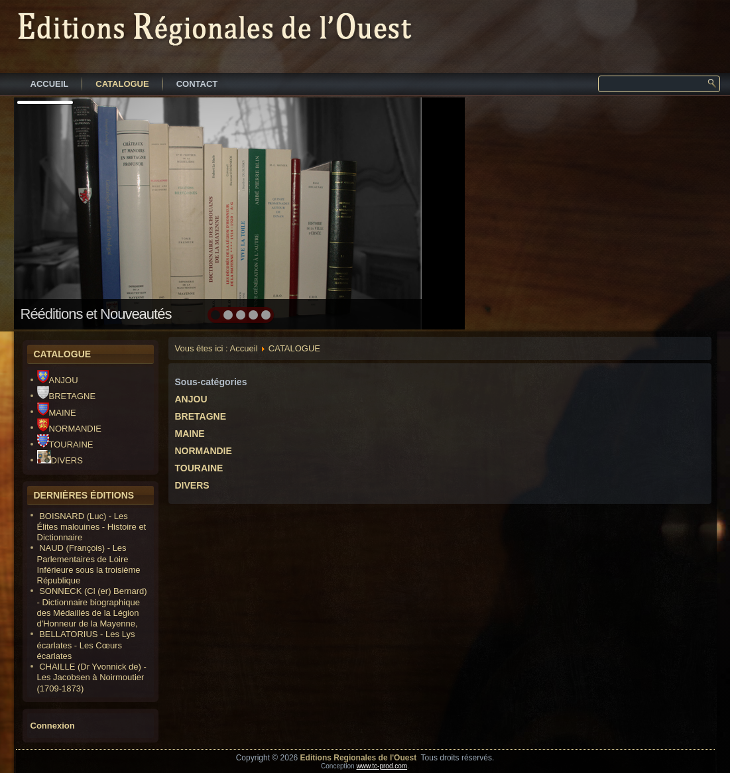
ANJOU (57, 380)
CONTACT (197, 84)
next (426, 212)
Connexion (52, 726)
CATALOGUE (122, 84)
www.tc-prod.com (381, 766)
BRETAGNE (66, 396)
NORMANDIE (69, 429)
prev (52, 212)
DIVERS (60, 460)
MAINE (56, 413)
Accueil (244, 348)
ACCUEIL (49, 84)
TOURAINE (65, 444)
